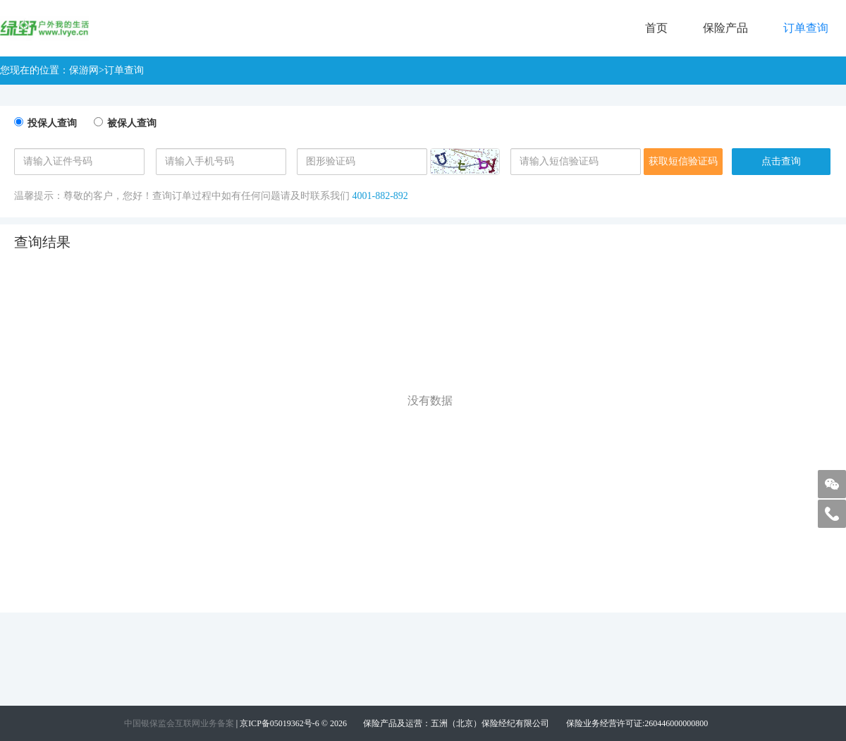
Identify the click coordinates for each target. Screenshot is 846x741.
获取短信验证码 (683, 161)
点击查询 (781, 161)
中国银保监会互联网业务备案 (179, 723)
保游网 (84, 70)
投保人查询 (52, 123)
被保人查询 (132, 123)
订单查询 (805, 28)
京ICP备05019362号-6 (279, 723)
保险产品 (725, 28)
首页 (656, 28)
